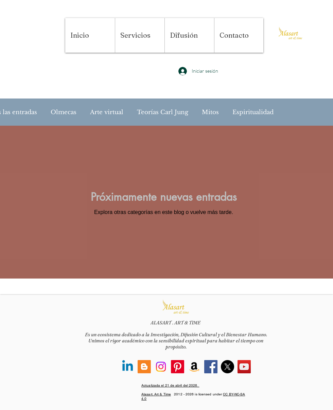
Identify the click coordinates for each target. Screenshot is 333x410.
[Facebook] (210, 366)
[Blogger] (144, 366)
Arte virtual (106, 112)
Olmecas (63, 112)
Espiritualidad (253, 112)
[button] (139, 35)
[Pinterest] (177, 366)
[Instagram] (161, 366)
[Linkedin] (127, 366)
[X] (227, 366)
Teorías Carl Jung (162, 112)
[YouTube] (244, 366)
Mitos (210, 112)
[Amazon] (194, 366)
